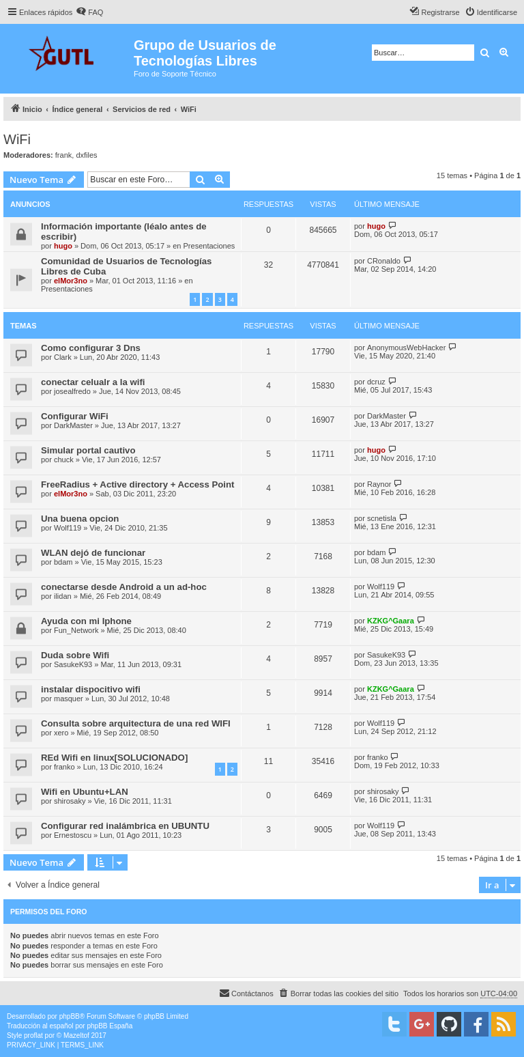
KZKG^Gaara (390, 621)
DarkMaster (73, 425)
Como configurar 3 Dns (91, 348)
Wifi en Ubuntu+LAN (84, 792)
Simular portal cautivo (88, 450)
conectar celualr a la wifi (93, 382)
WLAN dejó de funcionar (93, 553)
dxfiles (86, 155)
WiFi (17, 139)
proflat (33, 1035)
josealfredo (72, 391)
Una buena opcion (80, 518)
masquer (68, 698)
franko (64, 767)
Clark (63, 357)
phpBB (69, 1016)
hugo (63, 246)
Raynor (379, 484)
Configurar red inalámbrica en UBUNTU (125, 826)
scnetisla (381, 518)
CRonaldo (384, 261)
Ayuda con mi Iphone (86, 621)
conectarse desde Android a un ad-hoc (124, 587)
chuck (64, 459)
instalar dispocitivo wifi (91, 689)
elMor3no (70, 281)
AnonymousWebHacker (406, 347)
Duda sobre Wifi (75, 655)
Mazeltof (76, 1035)
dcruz (376, 382)
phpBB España (109, 1026)
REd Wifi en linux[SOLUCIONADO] (114, 757)
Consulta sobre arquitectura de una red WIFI (136, 723)
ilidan (63, 596)
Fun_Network (76, 630)
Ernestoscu (72, 835)
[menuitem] (89, 12)
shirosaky (69, 801)
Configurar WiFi (74, 416)
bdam (63, 562)
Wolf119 (67, 528)
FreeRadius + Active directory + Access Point (137, 484)
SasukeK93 (73, 664)
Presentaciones (209, 246)
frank (63, 155)
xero (61, 733)
